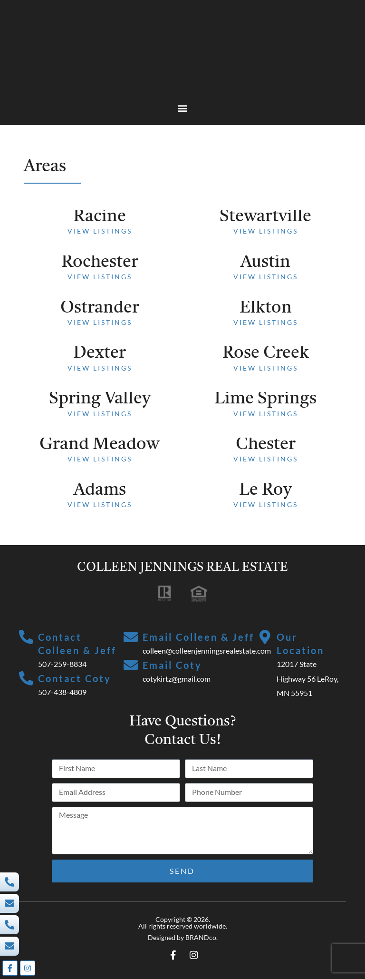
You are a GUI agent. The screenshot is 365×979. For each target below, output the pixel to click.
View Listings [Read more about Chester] (265, 459)
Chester (266, 444)
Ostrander (99, 308)
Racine (99, 216)
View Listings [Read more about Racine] (99, 231)
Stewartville (265, 216)
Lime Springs (265, 399)
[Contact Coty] (26, 679)
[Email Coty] (131, 665)
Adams (100, 490)
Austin (265, 262)
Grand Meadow (99, 444)
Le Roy (265, 490)
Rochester (99, 262)
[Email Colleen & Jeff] (131, 637)
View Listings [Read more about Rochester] (99, 277)
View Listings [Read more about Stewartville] (265, 231)
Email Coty (172, 665)
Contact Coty (74, 678)
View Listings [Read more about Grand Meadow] (99, 459)
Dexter (99, 353)
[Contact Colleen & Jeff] (26, 637)
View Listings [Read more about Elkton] (265, 322)
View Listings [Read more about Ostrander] (99, 322)
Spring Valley (100, 399)
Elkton (266, 308)
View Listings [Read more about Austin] (265, 277)
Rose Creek (265, 353)
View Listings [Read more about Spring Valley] (99, 414)
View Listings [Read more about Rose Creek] (265, 368)
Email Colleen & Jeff (198, 637)
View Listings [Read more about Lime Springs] (265, 414)
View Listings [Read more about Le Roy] (265, 504)
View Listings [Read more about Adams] (99, 504)
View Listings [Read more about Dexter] (99, 368)
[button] (183, 108)
